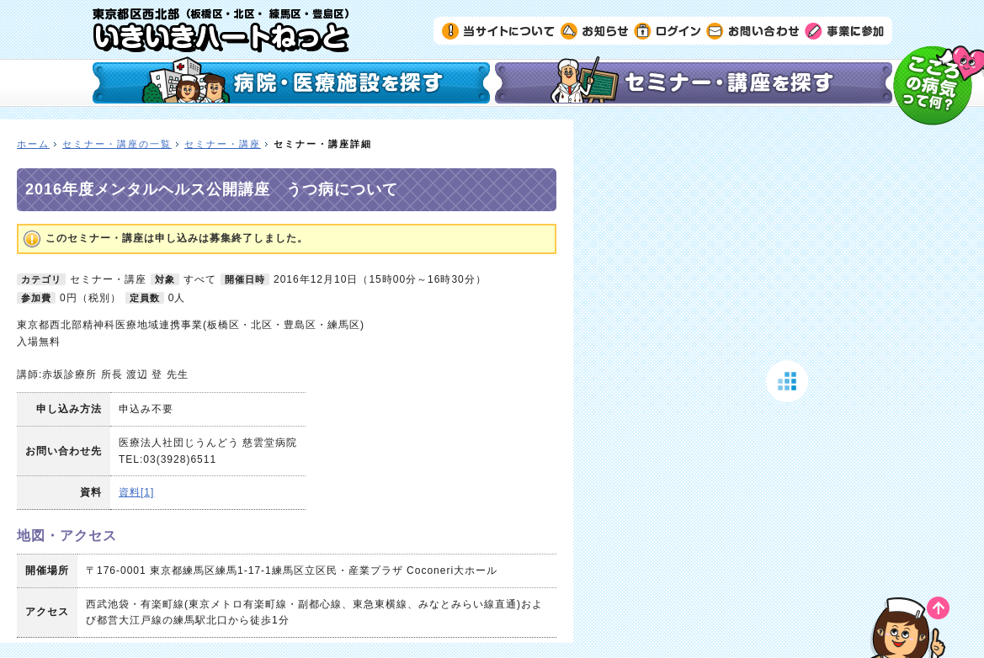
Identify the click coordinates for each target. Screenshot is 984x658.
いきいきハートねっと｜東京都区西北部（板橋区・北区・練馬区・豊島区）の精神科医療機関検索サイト (221, 30)
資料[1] (136, 492)
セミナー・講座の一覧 (117, 144)
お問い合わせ (753, 30)
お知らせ (595, 30)
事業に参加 (844, 30)
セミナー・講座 (222, 144)
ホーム (33, 144)
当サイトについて (499, 30)
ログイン (667, 30)
